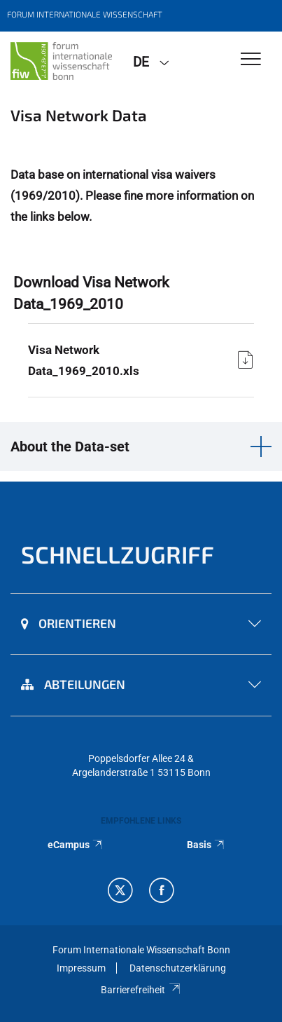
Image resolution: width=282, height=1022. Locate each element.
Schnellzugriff (117, 554)
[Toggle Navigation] (251, 60)
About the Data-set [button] (69, 446)
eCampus (76, 844)
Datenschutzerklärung (177, 968)
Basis (206, 844)
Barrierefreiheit (141, 989)
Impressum (81, 968)
